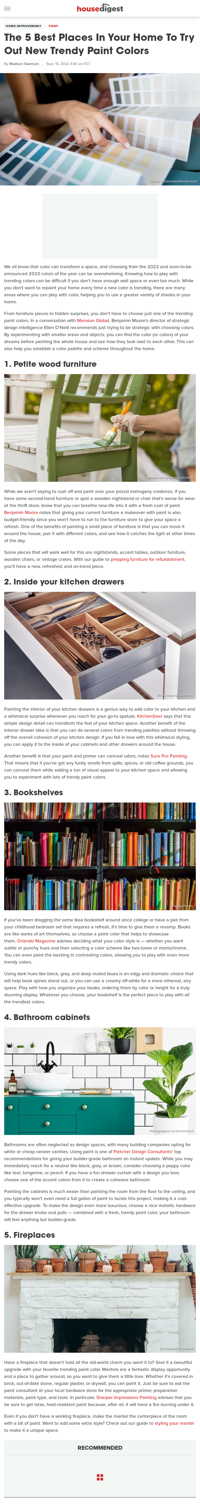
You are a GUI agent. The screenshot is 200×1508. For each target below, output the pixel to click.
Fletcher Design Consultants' (143, 1151)
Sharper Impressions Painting (126, 1397)
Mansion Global (93, 320)
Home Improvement (23, 26)
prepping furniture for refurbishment (147, 559)
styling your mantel (174, 1423)
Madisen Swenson (24, 64)
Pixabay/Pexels (182, 906)
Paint (54, 26)
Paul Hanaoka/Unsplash (176, 1348)
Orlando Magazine (36, 941)
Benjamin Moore (21, 512)
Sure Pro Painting (169, 756)
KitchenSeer (149, 716)
